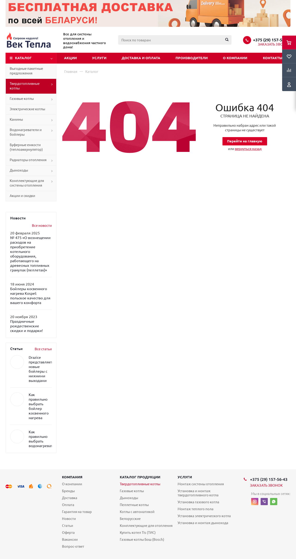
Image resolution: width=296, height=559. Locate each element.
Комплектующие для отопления (146, 526)
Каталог (23, 58)
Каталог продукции (140, 477)
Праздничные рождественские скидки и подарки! (26, 326)
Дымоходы (19, 170)
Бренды (68, 491)
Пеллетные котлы (134, 505)
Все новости (42, 225)
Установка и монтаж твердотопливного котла (198, 493)
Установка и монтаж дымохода (203, 523)
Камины (16, 119)
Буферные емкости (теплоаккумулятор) (26, 147)
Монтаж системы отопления (201, 484)
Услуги (99, 58)
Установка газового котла (198, 502)
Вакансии (70, 539)
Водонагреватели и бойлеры (26, 132)
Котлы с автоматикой (137, 512)
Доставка (69, 498)
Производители (192, 58)
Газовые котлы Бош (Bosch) (142, 539)
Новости (69, 519)
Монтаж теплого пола (195, 509)
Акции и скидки (22, 196)
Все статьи (43, 349)
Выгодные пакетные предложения (26, 71)
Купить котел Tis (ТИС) (138, 532)
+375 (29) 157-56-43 (271, 40)
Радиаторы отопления (28, 160)
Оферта (68, 532)
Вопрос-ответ (73, 546)
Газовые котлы (22, 99)
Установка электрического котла (204, 516)
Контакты (272, 58)
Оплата (68, 505)
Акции (70, 58)
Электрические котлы (27, 109)
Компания (72, 477)
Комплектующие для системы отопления (27, 183)
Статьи (67, 526)
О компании (235, 58)
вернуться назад (248, 149)
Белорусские (130, 519)
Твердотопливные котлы (25, 86)
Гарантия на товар (77, 512)
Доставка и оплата (141, 58)
